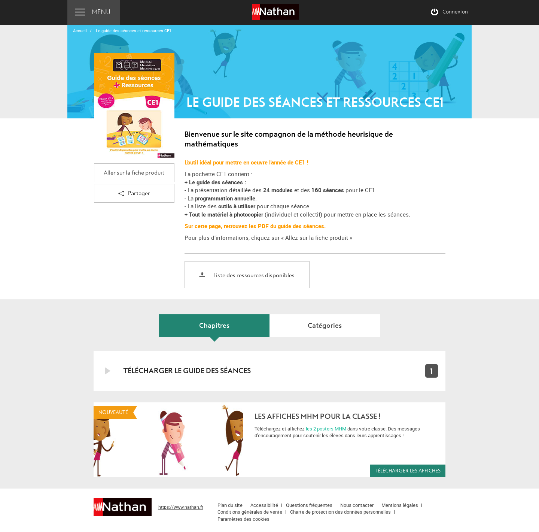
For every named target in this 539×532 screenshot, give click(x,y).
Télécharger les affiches (408, 471)
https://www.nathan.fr (180, 507)
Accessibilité (264, 505)
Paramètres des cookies (243, 519)
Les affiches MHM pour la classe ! (318, 416)
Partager (134, 193)
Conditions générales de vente (249, 511)
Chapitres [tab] (214, 326)
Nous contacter (357, 505)
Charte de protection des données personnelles (340, 511)
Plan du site (230, 505)
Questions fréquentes (309, 505)
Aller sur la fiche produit (134, 173)
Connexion (455, 12)
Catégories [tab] (325, 326)
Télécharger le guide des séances (187, 370)
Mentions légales (399, 505)
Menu (101, 12)
